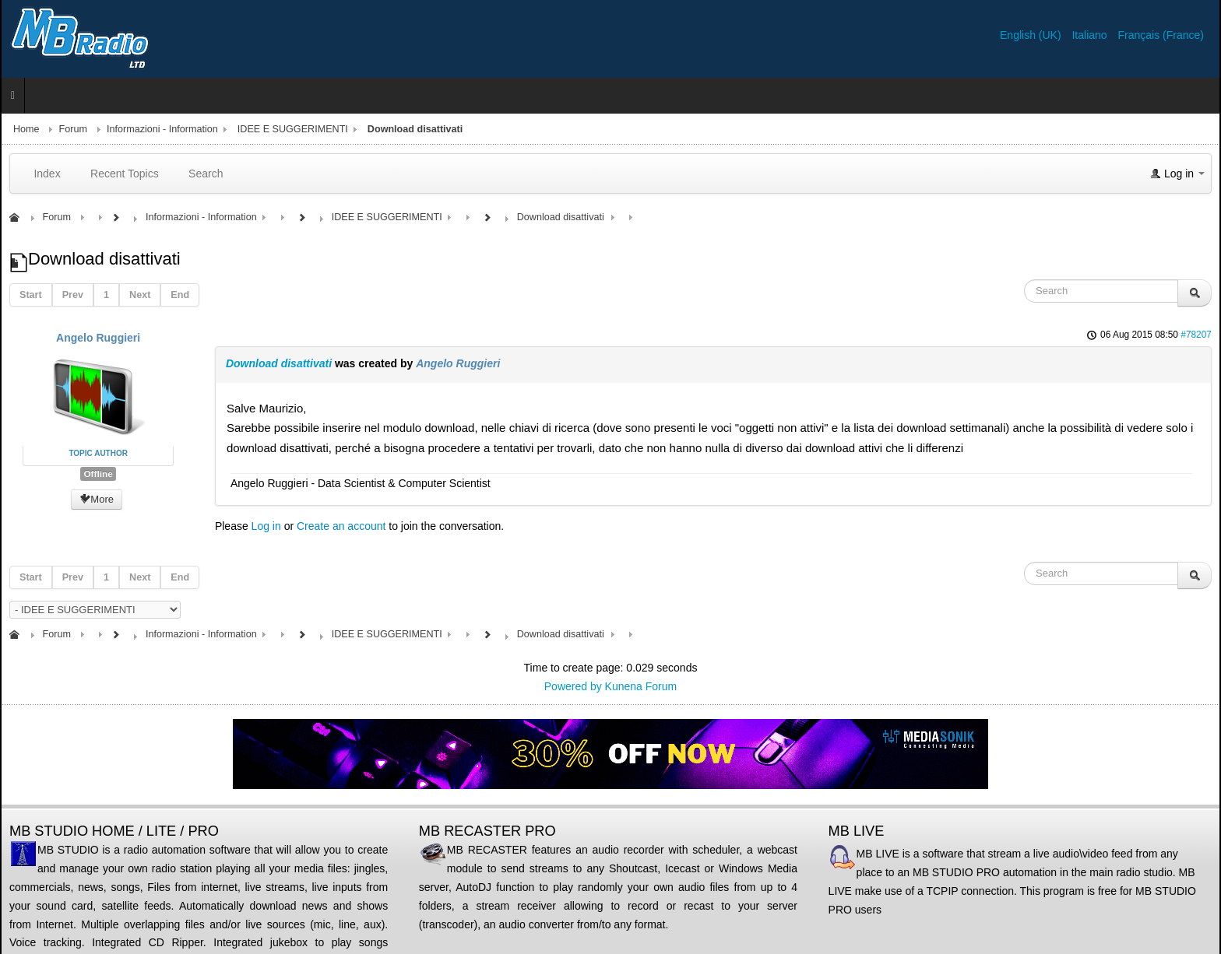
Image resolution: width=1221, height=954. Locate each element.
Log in (266, 526)
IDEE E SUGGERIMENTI (293, 129)
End (180, 294)
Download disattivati (279, 363)
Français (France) (1161, 35)
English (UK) (1032, 35)
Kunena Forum (641, 686)
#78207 (1196, 334)
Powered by (573, 686)
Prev (72, 294)
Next (139, 294)
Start (30, 294)
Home (26, 129)
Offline (97, 473)
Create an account (341, 526)
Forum (73, 129)
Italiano (1090, 35)
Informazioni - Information (162, 129)
